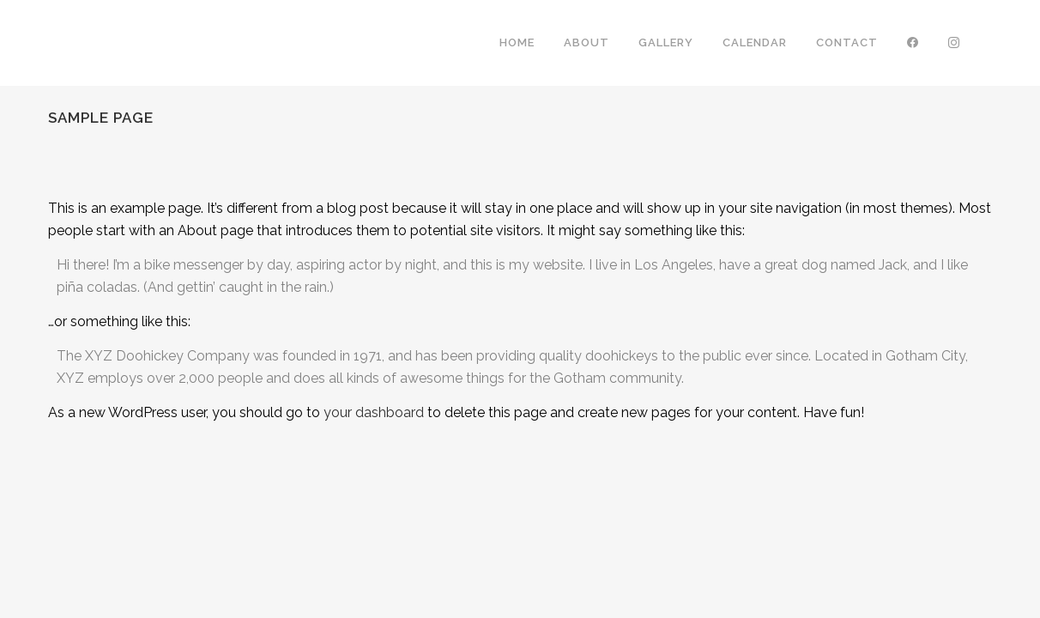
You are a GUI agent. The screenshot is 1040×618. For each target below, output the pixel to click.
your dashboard (373, 412)
